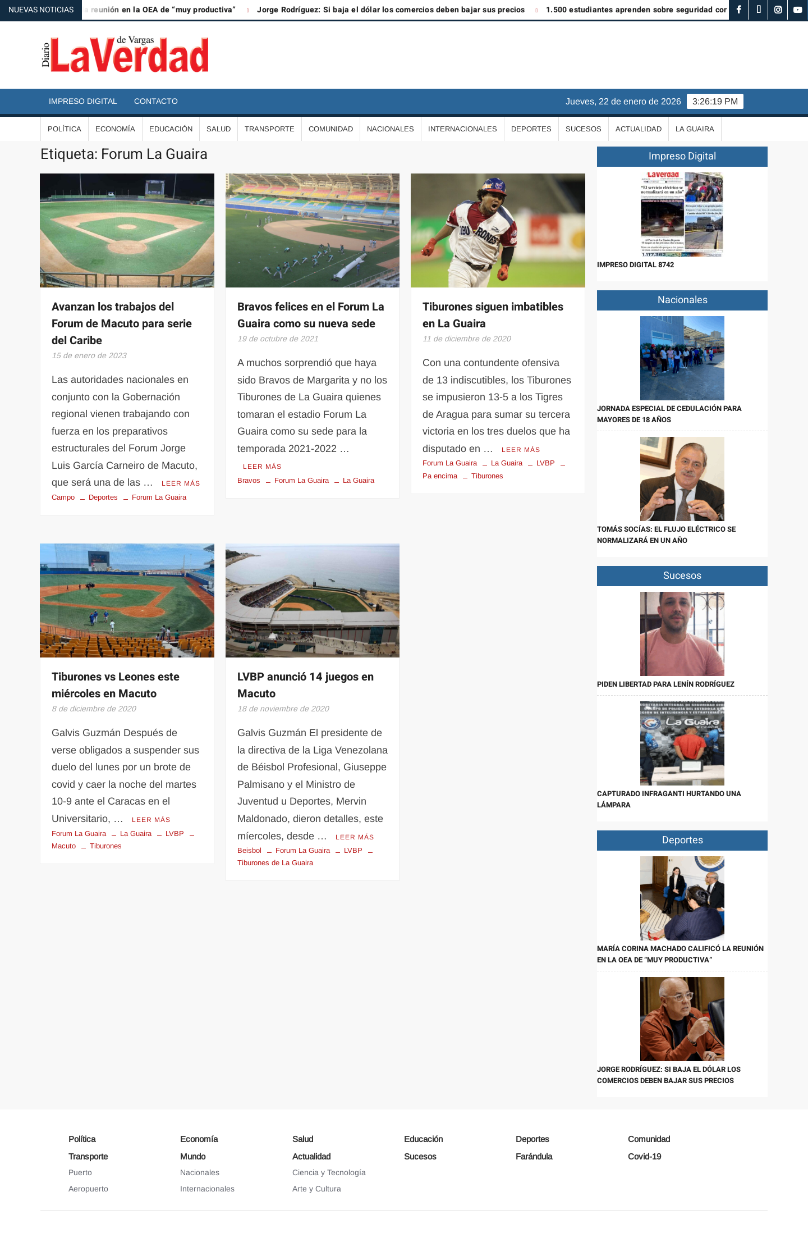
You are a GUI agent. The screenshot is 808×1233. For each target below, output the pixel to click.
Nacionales (390, 129)
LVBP (545, 463)
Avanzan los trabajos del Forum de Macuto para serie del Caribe (122, 324)
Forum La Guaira (159, 497)
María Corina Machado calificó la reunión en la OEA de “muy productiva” (680, 954)
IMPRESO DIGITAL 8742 (635, 264)
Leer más (181, 483)
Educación (170, 129)
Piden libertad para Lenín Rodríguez (665, 684)
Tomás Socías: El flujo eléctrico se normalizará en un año (666, 535)
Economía (115, 129)
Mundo (192, 1156)
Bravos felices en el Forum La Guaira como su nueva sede (310, 315)
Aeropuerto (88, 1188)
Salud (218, 129)
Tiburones (487, 476)
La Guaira (695, 129)
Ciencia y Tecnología (329, 1172)
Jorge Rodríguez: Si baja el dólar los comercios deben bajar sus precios (400, 10)
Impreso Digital (83, 101)
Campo (63, 497)
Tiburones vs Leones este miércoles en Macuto (116, 685)
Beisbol (249, 850)
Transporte (270, 129)
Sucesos (584, 129)
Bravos (248, 480)
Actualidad (639, 129)
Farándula (534, 1156)
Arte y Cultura (316, 1188)
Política (64, 129)
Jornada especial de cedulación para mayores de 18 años (669, 414)
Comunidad (331, 129)
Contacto (156, 101)
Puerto (80, 1172)
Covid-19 (644, 1156)
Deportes (531, 129)
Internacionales (462, 129)
